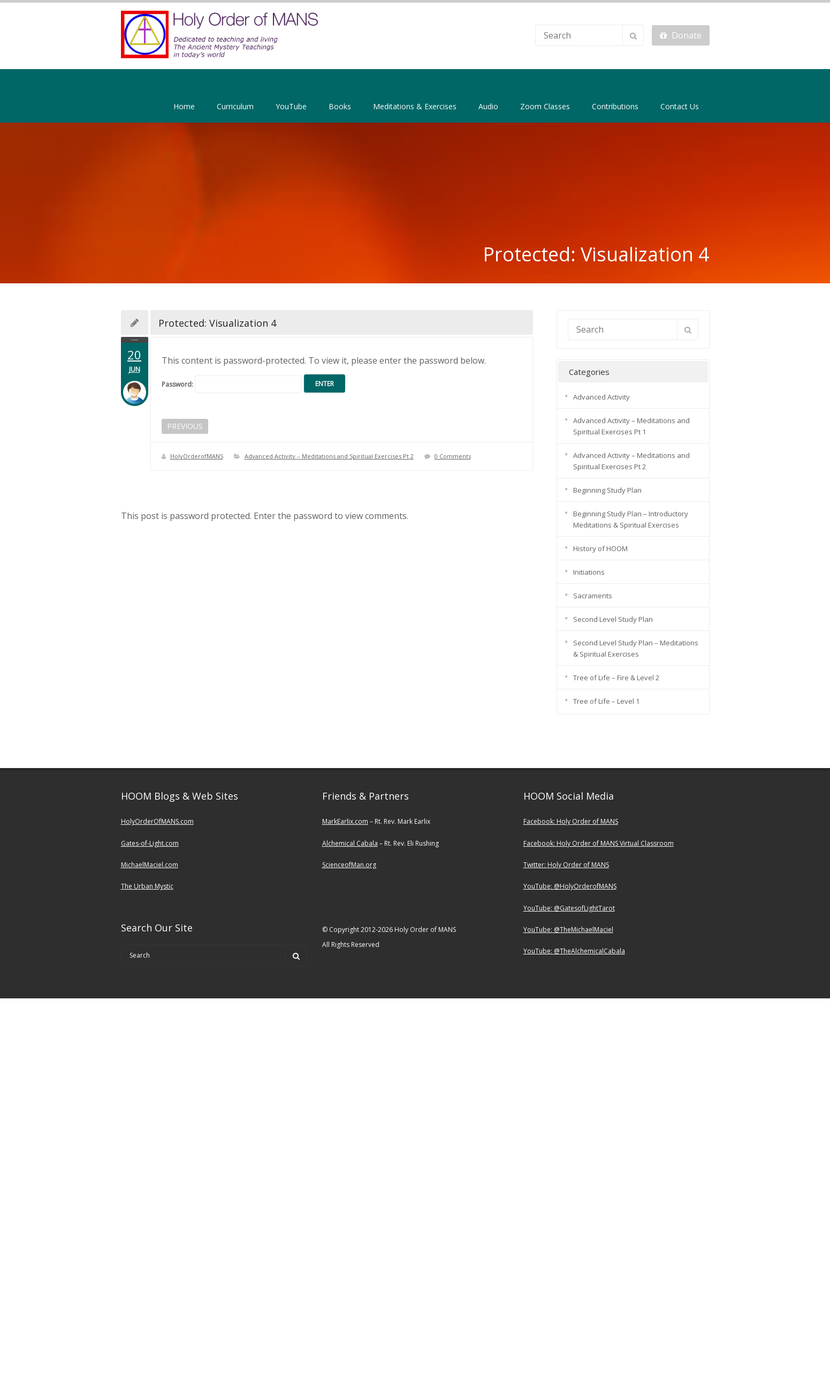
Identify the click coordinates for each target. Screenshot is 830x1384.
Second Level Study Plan (613, 619)
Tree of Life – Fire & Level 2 (616, 677)
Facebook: (540, 821)
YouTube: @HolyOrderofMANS (569, 886)
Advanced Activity (601, 397)
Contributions (615, 106)
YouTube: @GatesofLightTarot (569, 908)
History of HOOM (600, 548)
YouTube (291, 106)
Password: (232, 384)
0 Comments (453, 456)
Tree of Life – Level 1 (606, 701)
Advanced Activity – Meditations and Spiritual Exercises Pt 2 (329, 456)
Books (340, 106)
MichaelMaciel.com (149, 864)
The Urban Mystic (147, 886)
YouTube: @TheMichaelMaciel (568, 929)
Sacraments (592, 595)
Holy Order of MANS (587, 821)
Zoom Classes (545, 106)
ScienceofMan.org (349, 864)
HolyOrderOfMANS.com (157, 821)
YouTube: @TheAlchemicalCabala (574, 951)
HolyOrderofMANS (196, 456)
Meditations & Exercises (414, 106)
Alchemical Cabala (350, 843)
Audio (488, 106)
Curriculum (235, 106)
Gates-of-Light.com (150, 843)
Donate (681, 35)
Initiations (589, 572)
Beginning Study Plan (607, 490)
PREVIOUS (185, 426)
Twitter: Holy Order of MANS (566, 864)
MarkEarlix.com (345, 821)
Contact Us (679, 106)
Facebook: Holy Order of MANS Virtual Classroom (598, 843)
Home (184, 106)
